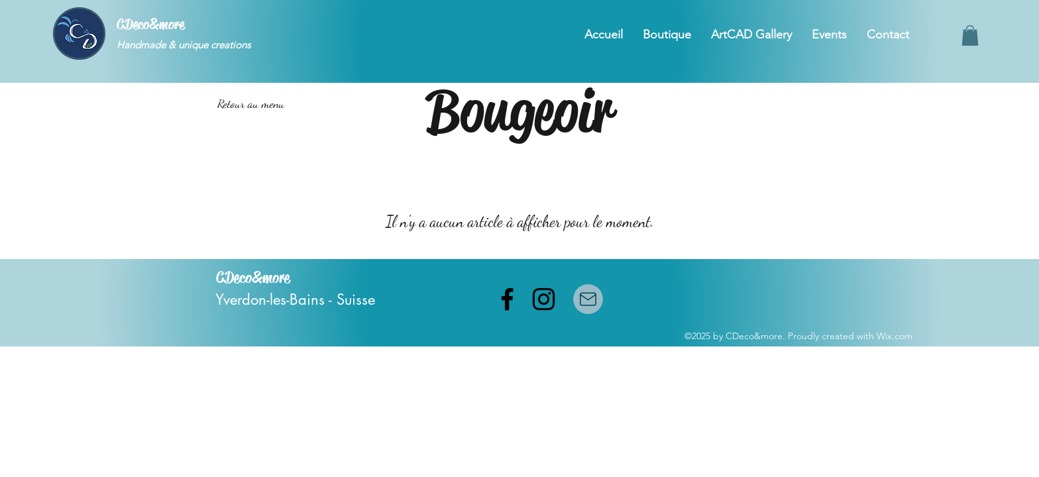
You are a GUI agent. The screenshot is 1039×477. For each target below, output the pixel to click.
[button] (970, 35)
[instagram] (544, 299)
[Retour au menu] (250, 104)
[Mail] (588, 299)
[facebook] (507, 299)
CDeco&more (150, 24)
